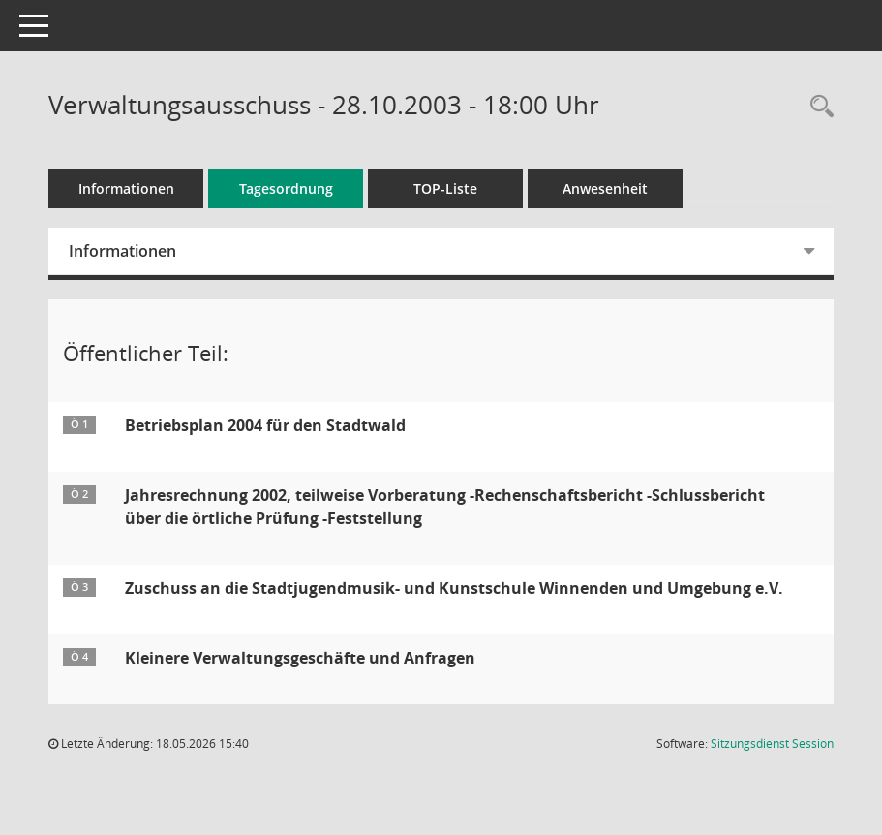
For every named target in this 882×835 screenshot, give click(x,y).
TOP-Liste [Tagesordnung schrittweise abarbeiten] (445, 188)
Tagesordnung (286, 188)
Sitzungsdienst (772, 743)
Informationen (126, 188)
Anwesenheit (605, 188)
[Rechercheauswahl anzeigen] (817, 107)
